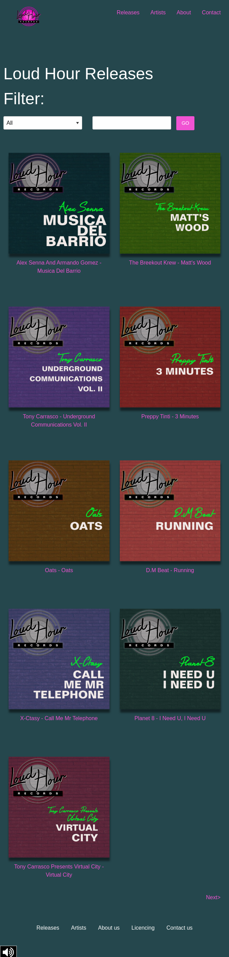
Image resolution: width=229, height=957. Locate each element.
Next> (213, 897)
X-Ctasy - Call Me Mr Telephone (59, 718)
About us (108, 928)
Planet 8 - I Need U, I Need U (170, 718)
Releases (128, 12)
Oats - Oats (59, 570)
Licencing (143, 928)
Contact (211, 12)
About (184, 12)
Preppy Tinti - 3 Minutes (170, 416)
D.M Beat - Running (170, 570)
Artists (158, 12)
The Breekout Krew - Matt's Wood (170, 263)
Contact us (179, 928)
